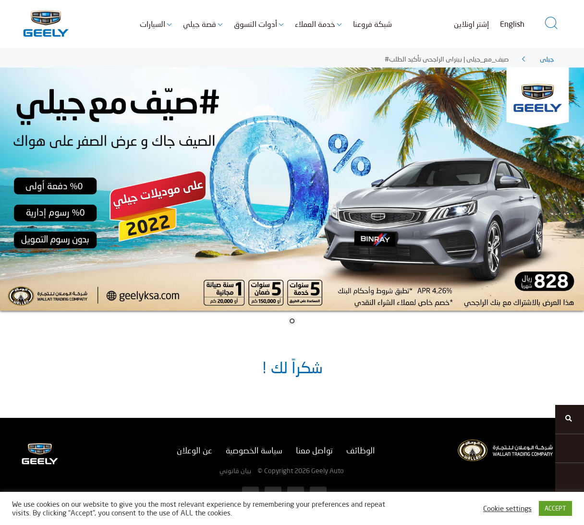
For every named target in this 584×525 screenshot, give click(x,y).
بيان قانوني (235, 470)
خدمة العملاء (315, 23)
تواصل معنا (314, 450)
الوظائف (360, 450)
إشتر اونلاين (471, 23)
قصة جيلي (199, 23)
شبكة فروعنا (372, 23)
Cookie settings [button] (507, 508)
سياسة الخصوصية (254, 450)
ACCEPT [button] (555, 508)
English (512, 23)
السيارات (152, 23)
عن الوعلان (194, 450)
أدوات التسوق (255, 23)
